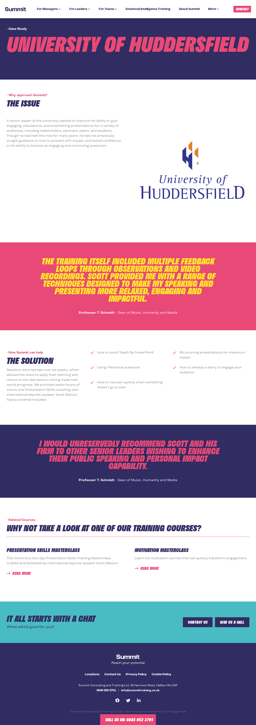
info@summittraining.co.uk (140, 690)
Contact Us (112, 674)
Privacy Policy (136, 674)
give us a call (232, 622)
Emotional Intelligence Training (148, 9)
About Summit (189, 9)
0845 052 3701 (106, 690)
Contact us (198, 622)
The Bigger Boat (176, 711)
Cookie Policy (161, 674)
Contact (242, 9)
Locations (92, 674)
